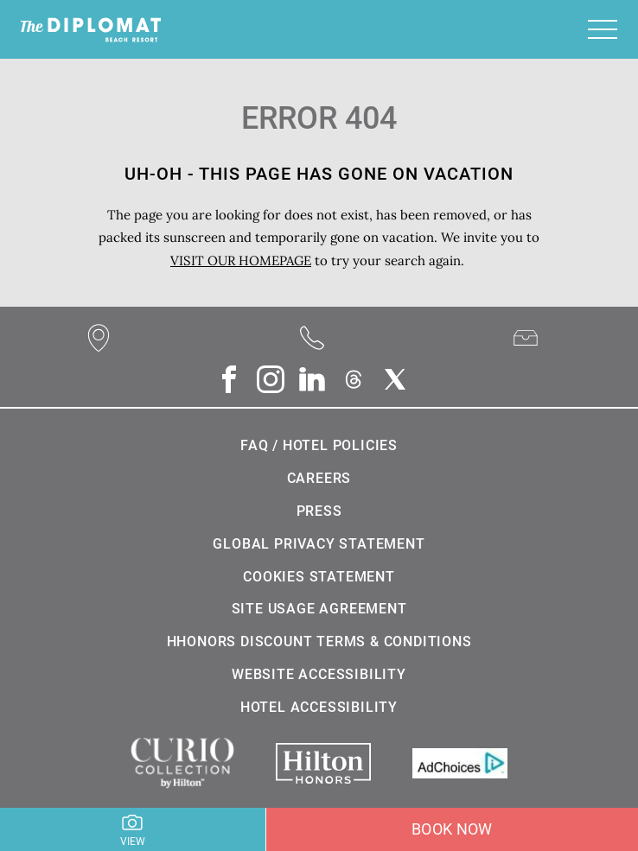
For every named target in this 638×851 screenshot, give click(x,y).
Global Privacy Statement (318, 544)
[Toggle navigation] (602, 29)
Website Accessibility (319, 674)
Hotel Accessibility (319, 707)
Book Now (452, 829)
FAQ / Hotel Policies (319, 445)
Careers (319, 478)
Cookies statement (319, 576)
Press (319, 511)
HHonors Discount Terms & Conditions (319, 641)
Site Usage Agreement (319, 608)
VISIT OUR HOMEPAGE (240, 260)
